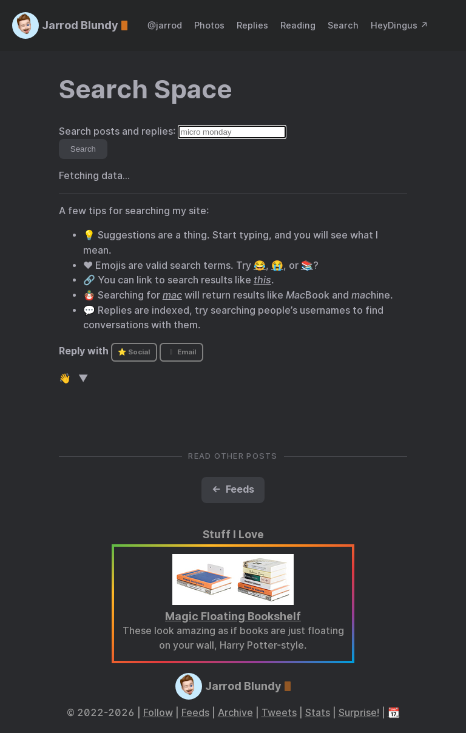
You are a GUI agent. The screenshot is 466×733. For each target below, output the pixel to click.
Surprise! (359, 712)
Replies (252, 25)
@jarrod (164, 25)
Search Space (145, 89)
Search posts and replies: (117, 131)
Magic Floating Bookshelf (233, 616)
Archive (235, 712)
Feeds (195, 712)
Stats (317, 712)
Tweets (279, 712)
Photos (209, 25)
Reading (298, 25)
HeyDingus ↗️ (399, 25)
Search (343, 25)
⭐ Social (134, 352)
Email (181, 352)
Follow (158, 712)
